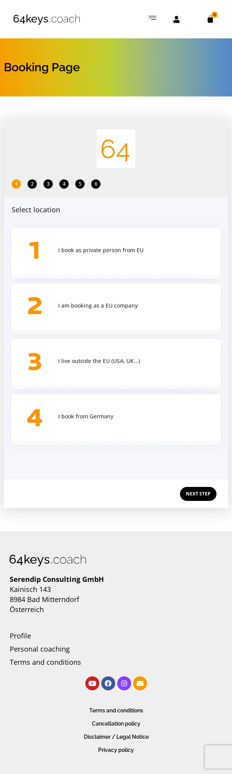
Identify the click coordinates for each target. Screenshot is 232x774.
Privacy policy (116, 750)
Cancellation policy (116, 724)
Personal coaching (40, 649)
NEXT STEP (198, 493)
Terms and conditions (45, 662)
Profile (20, 635)
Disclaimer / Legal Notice (116, 737)
